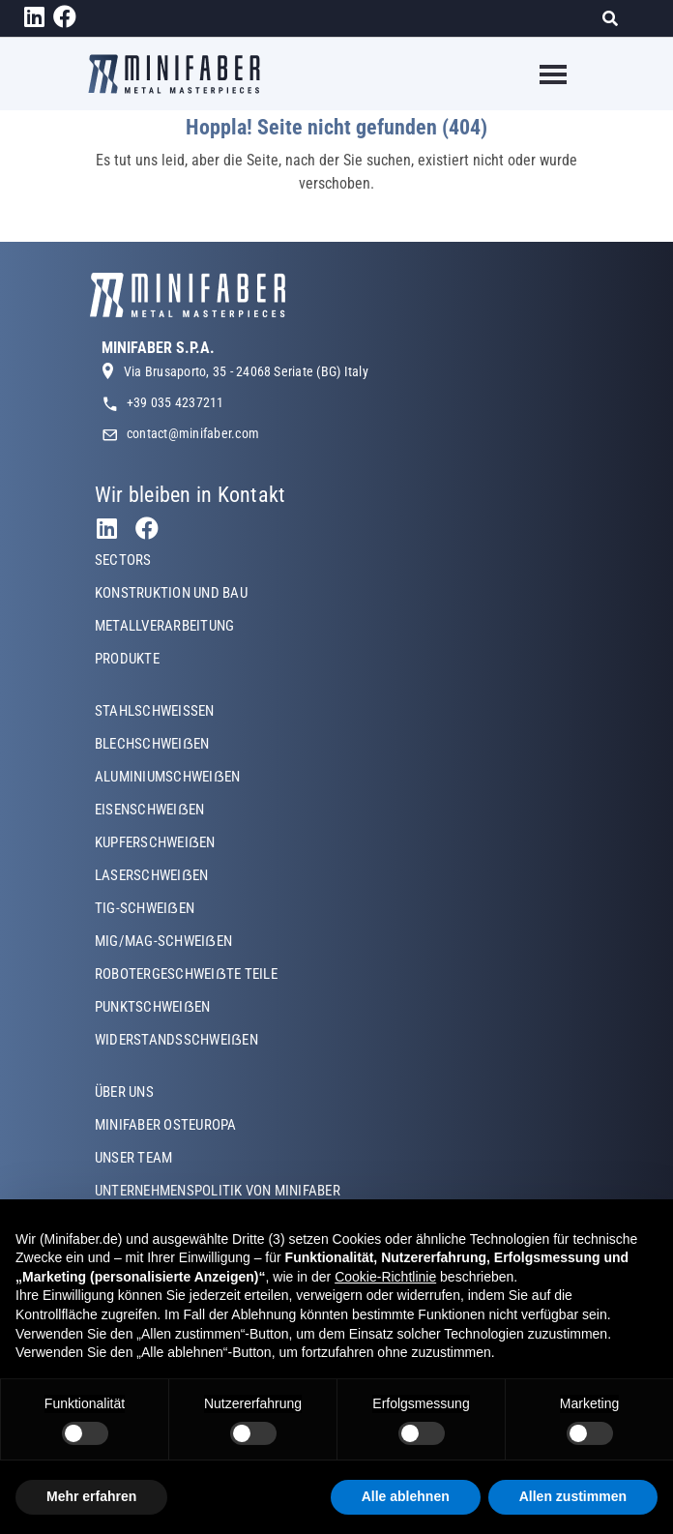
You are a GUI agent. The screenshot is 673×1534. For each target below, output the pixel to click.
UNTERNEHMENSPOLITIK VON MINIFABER (217, 1190)
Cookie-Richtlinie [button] (385, 1276)
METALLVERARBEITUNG (164, 625)
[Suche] (615, 19)
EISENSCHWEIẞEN (149, 809)
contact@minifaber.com (193, 433)
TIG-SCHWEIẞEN (144, 908)
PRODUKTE (127, 658)
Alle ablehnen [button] (406, 1496)
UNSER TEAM (133, 1157)
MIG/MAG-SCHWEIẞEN (163, 941)
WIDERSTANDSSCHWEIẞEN (176, 1039)
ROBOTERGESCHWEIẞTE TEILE (186, 974)
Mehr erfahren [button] (91, 1496)
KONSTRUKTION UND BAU (171, 593)
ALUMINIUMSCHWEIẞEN (167, 776)
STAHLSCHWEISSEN (155, 711)
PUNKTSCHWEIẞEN (152, 1007)
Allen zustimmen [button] (573, 1496)
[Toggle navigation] (541, 74)
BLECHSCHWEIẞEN (152, 743)
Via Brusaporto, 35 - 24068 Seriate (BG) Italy (246, 371)
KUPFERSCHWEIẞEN (155, 842)
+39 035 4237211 (175, 402)
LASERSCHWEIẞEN (151, 875)
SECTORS (123, 560)
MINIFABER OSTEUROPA (166, 1125)
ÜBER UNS (124, 1092)
